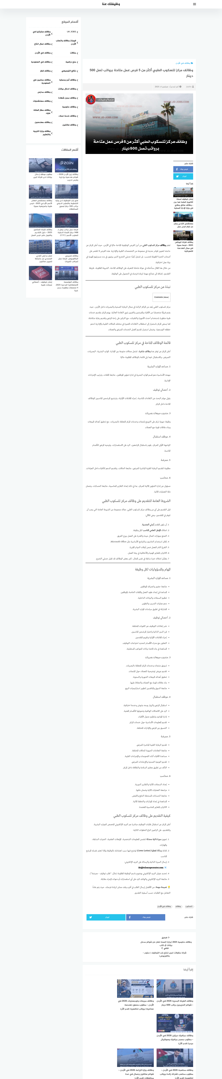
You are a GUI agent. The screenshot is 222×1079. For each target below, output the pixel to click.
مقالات (73, 53)
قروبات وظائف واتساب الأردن (66, 42)
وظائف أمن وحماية (67, 80)
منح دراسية (71, 62)
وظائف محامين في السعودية (41, 82)
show (166, 297)
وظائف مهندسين (42, 122)
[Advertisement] (139, 38)
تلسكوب (188, 906)
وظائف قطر (45, 71)
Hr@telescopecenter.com (150, 867)
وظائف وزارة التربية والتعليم (41, 133)
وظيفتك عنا (111, 4)
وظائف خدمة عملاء (67, 116)
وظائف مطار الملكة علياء (41, 112)
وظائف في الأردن (184, 63)
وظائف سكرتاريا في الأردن (41, 33)
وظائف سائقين (69, 125)
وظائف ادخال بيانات (67, 89)
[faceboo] (121, 1057)
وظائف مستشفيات (41, 101)
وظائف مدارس (44, 92)
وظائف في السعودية (40, 62)
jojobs (190, 86)
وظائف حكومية (69, 107)
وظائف (163, 245)
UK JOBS (71, 32)
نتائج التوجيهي (69, 71)
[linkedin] (101, 1057)
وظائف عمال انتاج (42, 44)
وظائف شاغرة (145, 351)
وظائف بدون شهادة (67, 98)
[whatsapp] (111, 1057)
